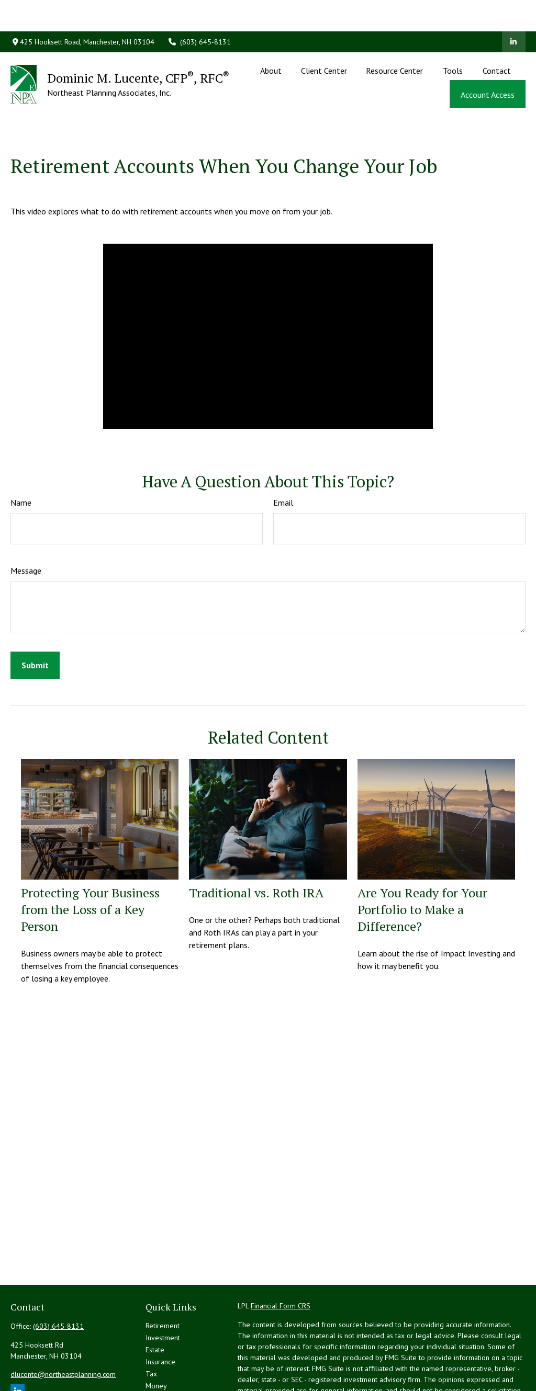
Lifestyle (159, 1350)
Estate (155, 1302)
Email (283, 455)
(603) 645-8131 (199, 10)
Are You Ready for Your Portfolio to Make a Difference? (422, 862)
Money (156, 1338)
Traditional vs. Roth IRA (256, 845)
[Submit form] (35, 618)
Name (20, 455)
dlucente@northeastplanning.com (63, 1327)
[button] (271, 39)
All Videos (161, 1374)
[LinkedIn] (514, 10)
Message (25, 523)
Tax (151, 1326)
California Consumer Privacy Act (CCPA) (298, 1384)
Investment (163, 1290)
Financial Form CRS (280, 1258)
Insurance (160, 1314)
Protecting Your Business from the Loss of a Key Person (90, 862)
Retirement (163, 1278)
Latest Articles (167, 1362)
